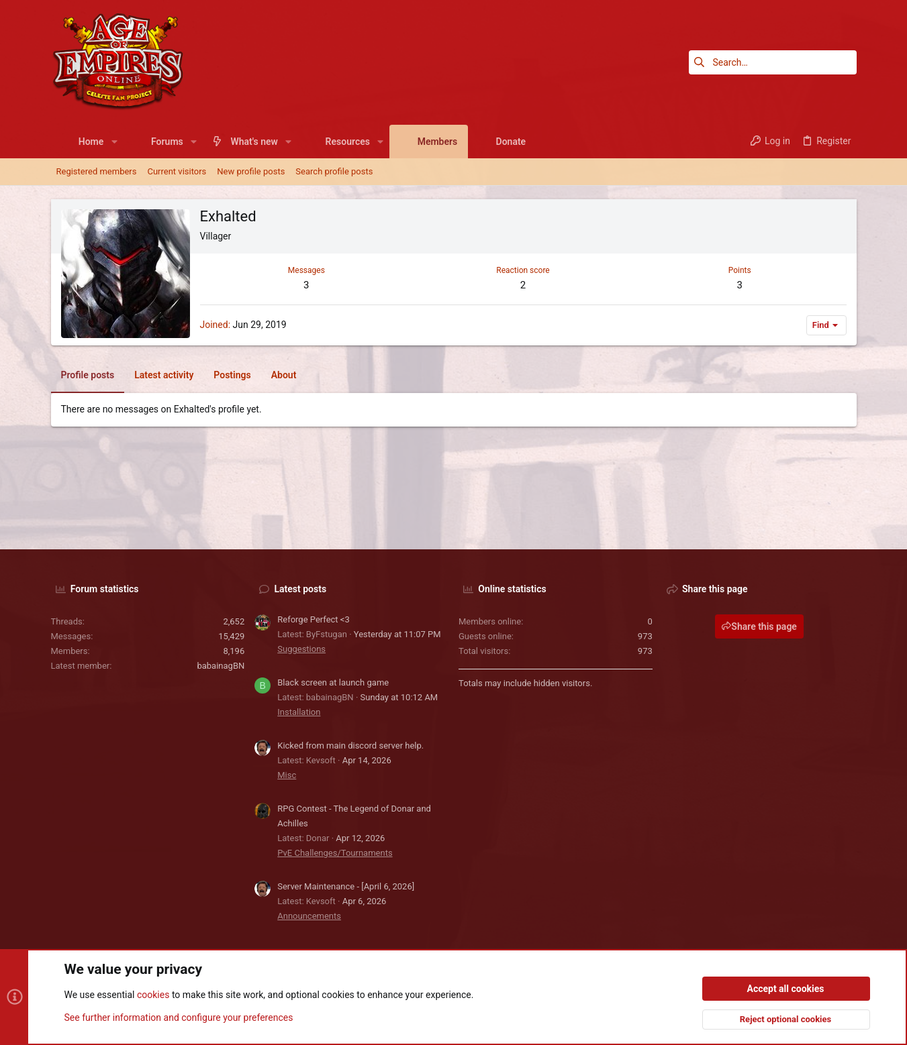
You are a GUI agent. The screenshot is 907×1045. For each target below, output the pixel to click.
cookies (153, 995)
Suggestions (301, 649)
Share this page (759, 626)
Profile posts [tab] (88, 375)
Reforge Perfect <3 (313, 619)
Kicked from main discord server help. (350, 745)
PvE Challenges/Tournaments (334, 853)
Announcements (309, 916)
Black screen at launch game (333, 682)
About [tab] (284, 375)
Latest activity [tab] (163, 375)
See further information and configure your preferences (178, 1017)
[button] (114, 141)
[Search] (773, 62)
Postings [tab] (231, 375)
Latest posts (301, 589)
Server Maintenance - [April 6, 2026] (345, 886)
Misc (286, 775)
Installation (298, 712)
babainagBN (220, 666)
